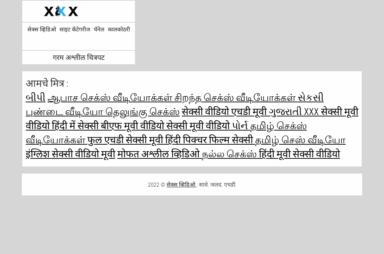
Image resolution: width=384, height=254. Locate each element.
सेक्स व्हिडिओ (41, 29)
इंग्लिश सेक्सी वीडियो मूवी (70, 154)
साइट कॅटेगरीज (75, 29)
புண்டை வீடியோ (65, 111)
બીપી (35, 97)
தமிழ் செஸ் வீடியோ (300, 140)
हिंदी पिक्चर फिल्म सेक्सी (210, 140)
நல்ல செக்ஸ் (230, 154)
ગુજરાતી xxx (295, 111)
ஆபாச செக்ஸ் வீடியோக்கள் (111, 97)
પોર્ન (241, 126)
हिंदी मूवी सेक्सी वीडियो (299, 154)
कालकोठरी (119, 29)
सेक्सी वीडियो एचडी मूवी (225, 111)
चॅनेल (99, 29)
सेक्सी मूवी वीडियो (199, 126)
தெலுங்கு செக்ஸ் (142, 111)
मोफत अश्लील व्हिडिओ (159, 154)
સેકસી (311, 97)
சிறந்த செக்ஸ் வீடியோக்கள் (236, 97)
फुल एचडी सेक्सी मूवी (126, 140)
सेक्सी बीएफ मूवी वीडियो (122, 126)
